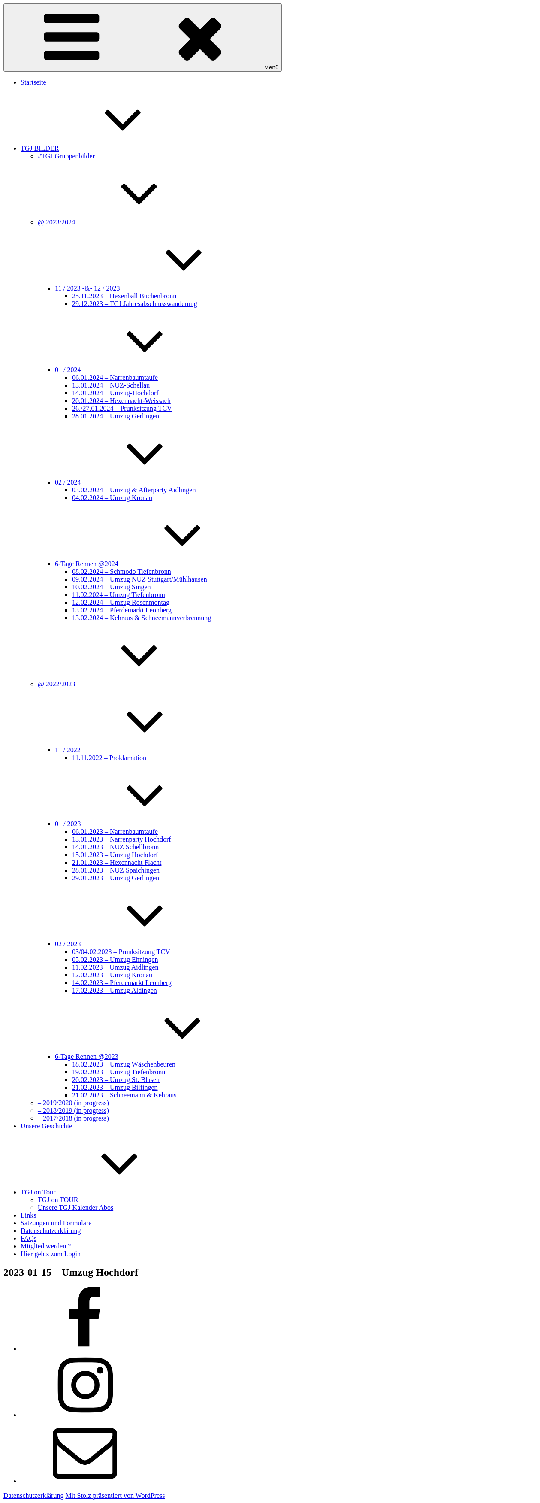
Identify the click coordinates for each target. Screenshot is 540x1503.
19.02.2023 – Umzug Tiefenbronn (118, 1072)
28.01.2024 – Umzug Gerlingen (115, 416)
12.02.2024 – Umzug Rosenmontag (120, 602)
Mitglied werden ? (46, 1246)
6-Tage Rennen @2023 (151, 1056)
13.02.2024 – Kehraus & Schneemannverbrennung (141, 617)
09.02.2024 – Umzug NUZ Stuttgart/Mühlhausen (139, 579)
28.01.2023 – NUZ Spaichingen (116, 870)
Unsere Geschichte (46, 1126)
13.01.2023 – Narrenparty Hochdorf (121, 839)
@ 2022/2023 (121, 684)
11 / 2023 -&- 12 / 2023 (151, 288)
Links (28, 1215)
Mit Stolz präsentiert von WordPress (115, 1495)
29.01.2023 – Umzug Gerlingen (115, 878)
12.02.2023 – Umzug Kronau (112, 975)
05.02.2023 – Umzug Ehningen (115, 959)
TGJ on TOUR (58, 1199)
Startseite (33, 82)
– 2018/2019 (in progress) (73, 1110)
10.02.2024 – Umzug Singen (111, 587)
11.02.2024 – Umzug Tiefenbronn (118, 594)
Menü (142, 37)
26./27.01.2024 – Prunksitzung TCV (122, 408)
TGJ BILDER (104, 148)
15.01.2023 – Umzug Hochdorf (115, 854)
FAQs (28, 1238)
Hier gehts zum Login (51, 1254)
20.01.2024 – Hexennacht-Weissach (121, 400)
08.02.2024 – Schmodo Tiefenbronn (121, 571)
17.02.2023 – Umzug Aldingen (114, 990)
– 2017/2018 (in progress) (73, 1118)
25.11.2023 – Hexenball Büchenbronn (124, 296)
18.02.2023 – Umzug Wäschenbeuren (123, 1064)
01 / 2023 (132, 823)
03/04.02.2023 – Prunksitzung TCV (121, 951)
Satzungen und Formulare (56, 1223)
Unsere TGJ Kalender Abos (75, 1207)
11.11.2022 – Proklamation (109, 757)
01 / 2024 (132, 369)
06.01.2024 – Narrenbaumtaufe (115, 377)
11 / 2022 (132, 750)
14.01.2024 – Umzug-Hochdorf (115, 393)
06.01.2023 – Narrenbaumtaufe (115, 831)
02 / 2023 (132, 944)
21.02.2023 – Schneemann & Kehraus (124, 1095)
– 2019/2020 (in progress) (73, 1102)
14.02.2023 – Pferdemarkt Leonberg (122, 982)
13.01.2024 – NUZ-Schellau (111, 385)
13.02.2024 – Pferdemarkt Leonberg (122, 610)
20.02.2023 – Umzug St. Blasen (116, 1079)
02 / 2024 (132, 482)
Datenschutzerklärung (51, 1230)
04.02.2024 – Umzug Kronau (112, 497)
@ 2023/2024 (121, 222)
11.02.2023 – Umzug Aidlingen (115, 967)
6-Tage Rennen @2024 (151, 563)
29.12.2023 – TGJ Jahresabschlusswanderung (134, 303)
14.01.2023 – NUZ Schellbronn (115, 847)
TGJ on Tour (102, 1192)
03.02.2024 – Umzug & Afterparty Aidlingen (134, 490)
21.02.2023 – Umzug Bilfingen (115, 1087)
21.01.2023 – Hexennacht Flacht (116, 862)
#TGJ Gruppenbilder (66, 156)
